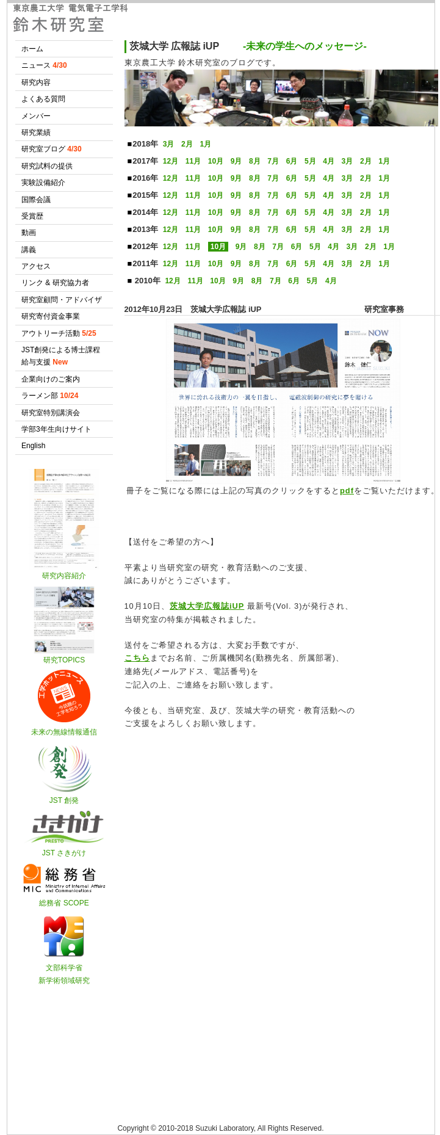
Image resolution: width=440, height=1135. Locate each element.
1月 (205, 144)
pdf (347, 490)
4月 (328, 161)
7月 (273, 161)
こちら (137, 657)
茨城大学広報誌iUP (207, 606)
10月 (215, 161)
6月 (292, 161)
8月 (255, 161)
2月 (187, 144)
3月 (169, 144)
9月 (236, 161)
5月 (310, 161)
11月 (193, 161)
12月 (170, 161)
